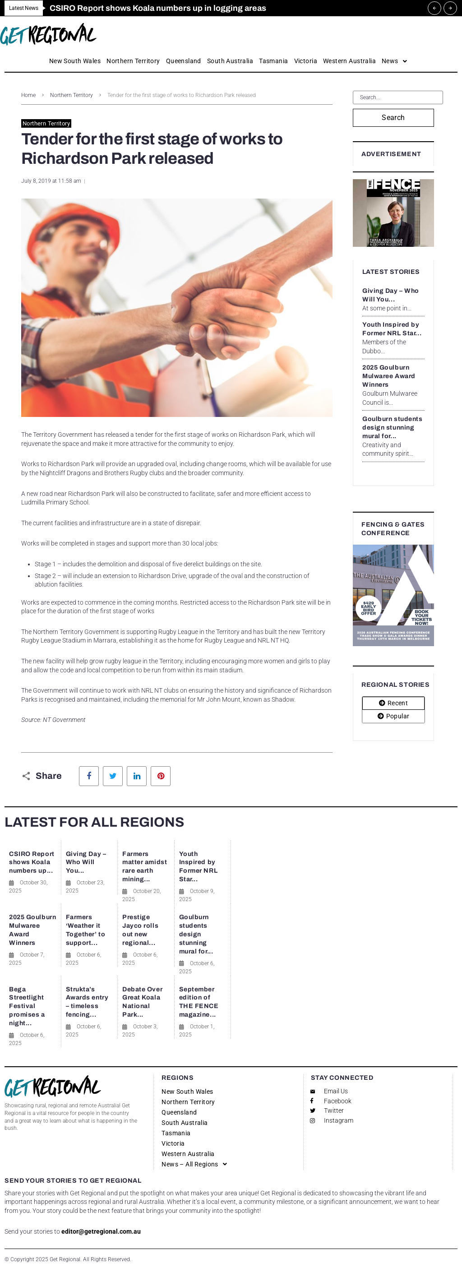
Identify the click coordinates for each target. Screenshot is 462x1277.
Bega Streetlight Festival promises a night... (27, 1006)
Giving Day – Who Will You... (86, 862)
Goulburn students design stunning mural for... (392, 428)
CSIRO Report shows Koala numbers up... (32, 862)
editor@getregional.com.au (101, 1231)
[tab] (393, 703)
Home (28, 95)
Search (393, 117)
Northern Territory (71, 95)
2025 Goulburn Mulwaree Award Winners (389, 376)
